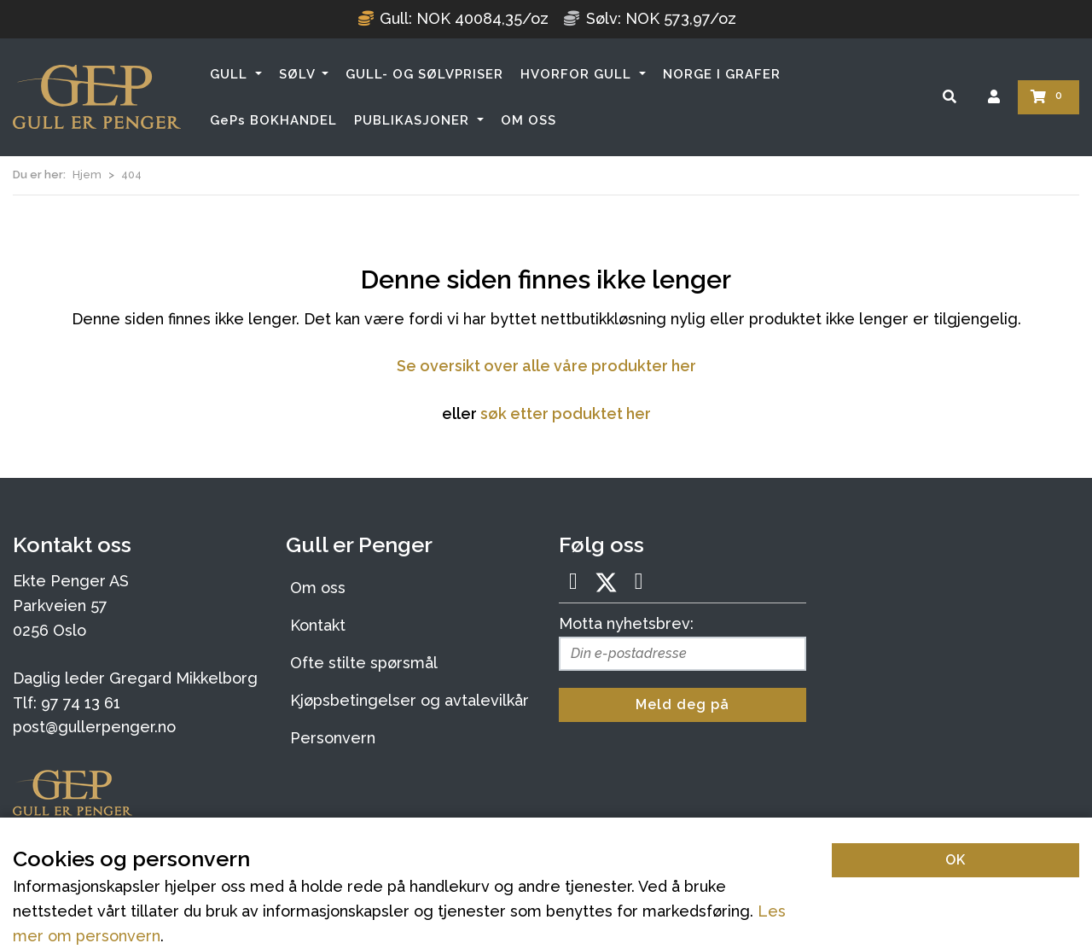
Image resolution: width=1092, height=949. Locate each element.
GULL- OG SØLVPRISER (424, 74)
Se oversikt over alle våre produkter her (546, 366)
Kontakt (318, 625)
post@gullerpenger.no (94, 727)
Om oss (318, 588)
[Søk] (949, 97)
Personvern (332, 738)
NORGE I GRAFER (722, 74)
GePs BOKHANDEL (273, 120)
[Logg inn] (993, 97)
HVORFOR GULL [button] (578, 74)
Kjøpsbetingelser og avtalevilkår (409, 700)
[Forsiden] (97, 97)
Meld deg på (682, 704)
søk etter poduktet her (565, 413)
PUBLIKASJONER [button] (413, 120)
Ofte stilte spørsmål (364, 663)
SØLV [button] (299, 74)
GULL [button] (231, 74)
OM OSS (528, 120)
